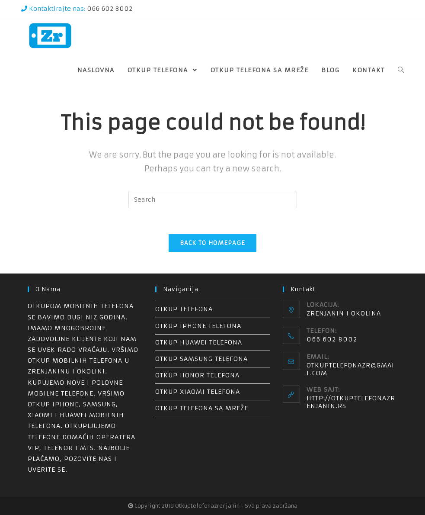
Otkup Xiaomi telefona (197, 392)
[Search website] (400, 70)
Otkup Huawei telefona (198, 342)
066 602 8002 (108, 9)
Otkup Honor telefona (197, 375)
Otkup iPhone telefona (198, 326)
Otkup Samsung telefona (201, 359)
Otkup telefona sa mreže (201, 408)
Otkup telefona (184, 309)
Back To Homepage (213, 243)
